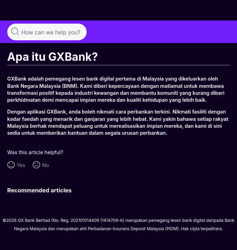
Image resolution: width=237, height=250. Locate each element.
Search (15, 31)
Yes (21, 165)
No (45, 165)
